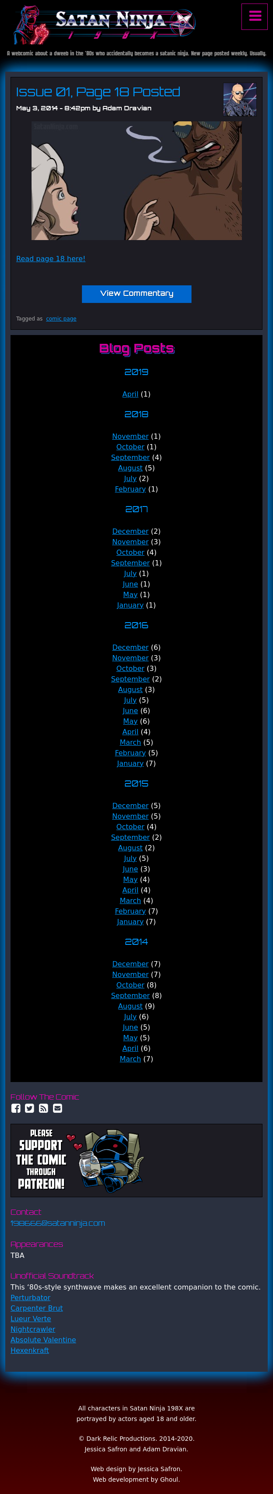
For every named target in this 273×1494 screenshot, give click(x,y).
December (130, 531)
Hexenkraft (30, 1350)
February (130, 489)
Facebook (16, 1108)
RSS (44, 1108)
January (130, 605)
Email (58, 1108)
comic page (61, 319)
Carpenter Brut (37, 1308)
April (130, 394)
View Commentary (137, 294)
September (130, 457)
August (130, 468)
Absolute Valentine (43, 1340)
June (130, 584)
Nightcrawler (33, 1329)
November (130, 436)
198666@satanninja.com (58, 1224)
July (130, 478)
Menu (254, 17)
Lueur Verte (31, 1319)
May (130, 594)
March (130, 742)
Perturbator (30, 1298)
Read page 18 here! (50, 259)
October (131, 447)
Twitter (30, 1108)
